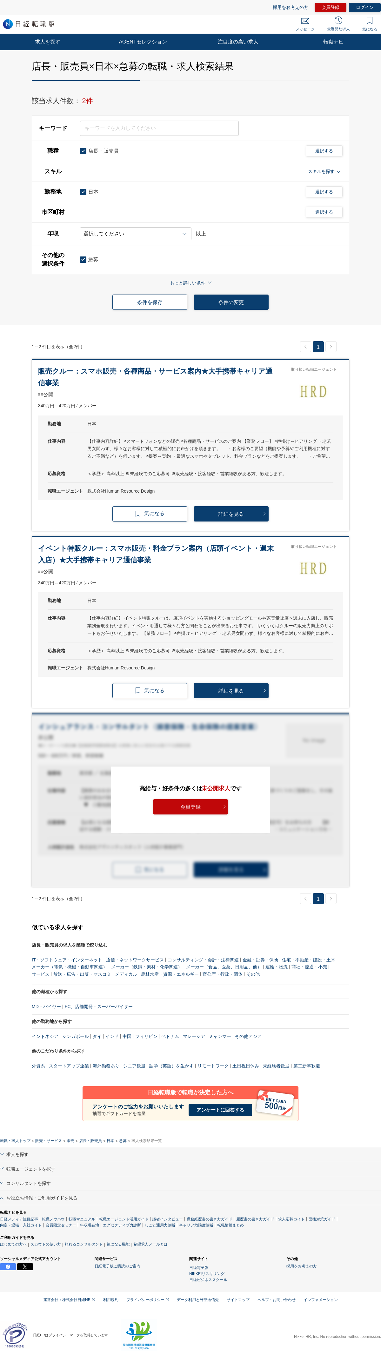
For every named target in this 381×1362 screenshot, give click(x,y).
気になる (370, 24)
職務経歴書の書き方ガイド (209, 1219)
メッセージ (305, 24)
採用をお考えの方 (290, 7)
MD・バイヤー (46, 1006)
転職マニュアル (82, 1219)
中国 (127, 1036)
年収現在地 (89, 1225)
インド (112, 1036)
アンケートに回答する (220, 1110)
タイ (97, 1036)
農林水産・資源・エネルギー (170, 974)
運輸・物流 (276, 966)
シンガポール (75, 1036)
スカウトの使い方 (45, 1244)
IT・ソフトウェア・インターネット (67, 959)
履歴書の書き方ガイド (255, 1219)
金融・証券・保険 (260, 959)
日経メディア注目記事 (19, 1219)
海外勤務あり (106, 1065)
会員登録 (330, 7)
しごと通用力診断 (160, 1225)
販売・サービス (48, 1141)
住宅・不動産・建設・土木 (308, 959)
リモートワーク (213, 1065)
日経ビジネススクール (208, 1280)
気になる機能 (118, 1244)
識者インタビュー (167, 1219)
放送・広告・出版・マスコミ (82, 974)
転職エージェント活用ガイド (124, 1219)
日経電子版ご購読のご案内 (117, 1266)
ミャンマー (220, 1036)
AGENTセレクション (143, 41)
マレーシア (194, 1036)
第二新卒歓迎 (306, 1065)
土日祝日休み (245, 1065)
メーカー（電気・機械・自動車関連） (69, 966)
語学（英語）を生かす (171, 1065)
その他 (253, 974)
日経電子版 (198, 1268)
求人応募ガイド (291, 1219)
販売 (70, 1141)
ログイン (365, 7)
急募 (123, 1141)
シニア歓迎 (134, 1065)
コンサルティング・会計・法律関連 (203, 959)
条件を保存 (150, 302)
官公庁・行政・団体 (223, 974)
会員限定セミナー (61, 1225)
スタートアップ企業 (69, 1065)
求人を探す (47, 41)
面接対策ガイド (322, 1219)
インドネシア (45, 1036)
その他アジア (248, 1036)
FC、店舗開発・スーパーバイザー (99, 1006)
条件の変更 (231, 302)
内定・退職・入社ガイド (21, 1225)
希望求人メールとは (150, 1244)
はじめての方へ (13, 1244)
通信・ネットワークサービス (135, 959)
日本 (110, 1141)
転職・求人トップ (15, 1141)
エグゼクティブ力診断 (122, 1225)
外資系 (38, 1065)
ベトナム (170, 1036)
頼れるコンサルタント (84, 1244)
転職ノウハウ (53, 1219)
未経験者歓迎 (276, 1065)
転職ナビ (333, 41)
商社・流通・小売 (309, 966)
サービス (41, 974)
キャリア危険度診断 (196, 1225)
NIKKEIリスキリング (206, 1274)
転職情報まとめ (230, 1225)
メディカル (126, 974)
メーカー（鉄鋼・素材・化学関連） (146, 966)
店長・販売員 (90, 1141)
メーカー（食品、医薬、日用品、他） (224, 966)
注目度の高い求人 (238, 41)
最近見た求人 (338, 24)
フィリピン (146, 1036)
